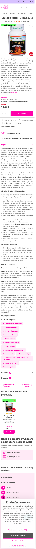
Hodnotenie (9, 21)
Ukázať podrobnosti (18, 545)
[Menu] (32, 7)
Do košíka (22, 113)
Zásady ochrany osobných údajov (18, 530)
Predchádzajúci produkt (8, 385)
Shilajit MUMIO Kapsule (9, 416)
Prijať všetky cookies (18, 535)
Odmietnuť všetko (18, 541)
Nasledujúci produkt (27, 385)
